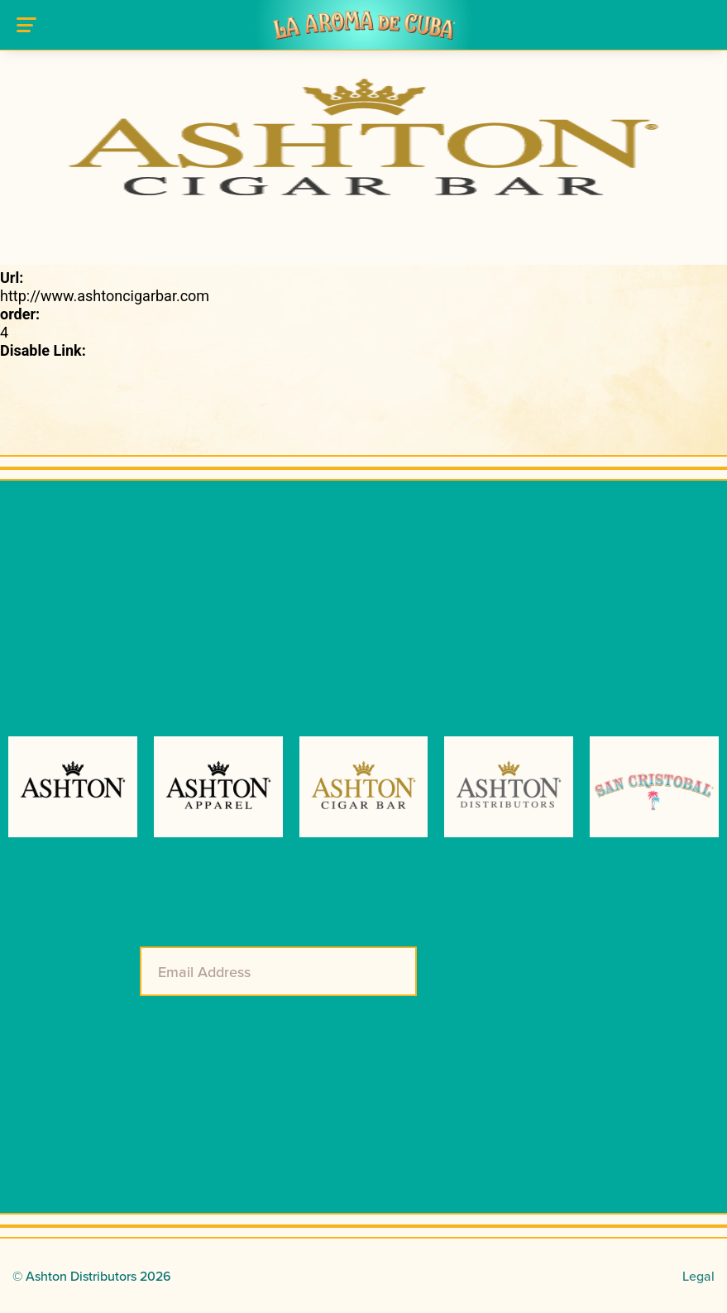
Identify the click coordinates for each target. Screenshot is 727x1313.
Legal (698, 1275)
